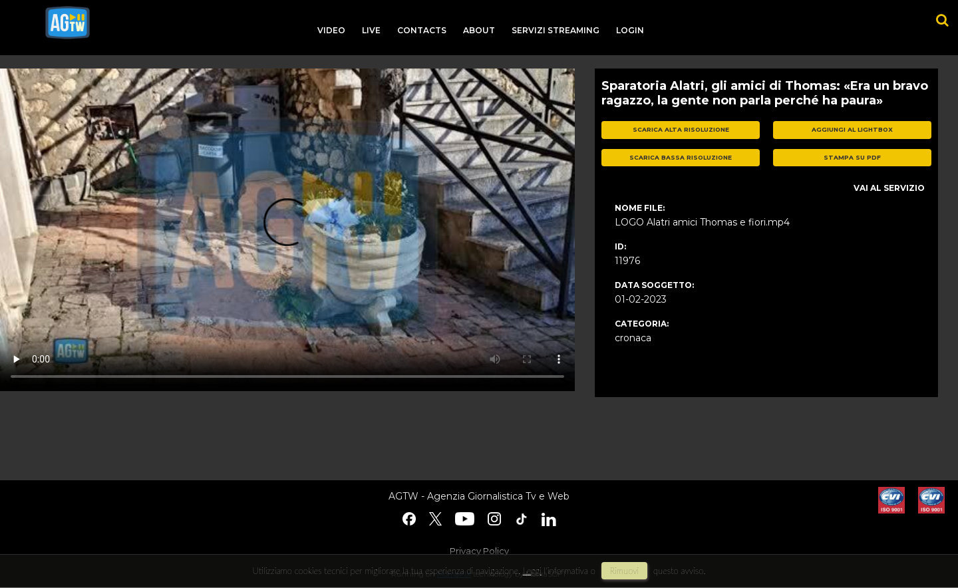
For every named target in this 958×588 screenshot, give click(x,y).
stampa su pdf (852, 157)
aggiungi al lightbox (852, 129)
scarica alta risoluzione (681, 129)
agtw (67, 22)
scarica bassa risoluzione (680, 157)
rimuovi (624, 570)
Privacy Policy (479, 550)
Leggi (532, 570)
